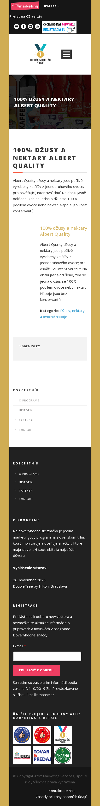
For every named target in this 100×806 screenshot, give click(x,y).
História (26, 410)
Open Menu (66, 54)
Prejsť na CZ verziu (25, 16)
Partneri (26, 420)
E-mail (19, 645)
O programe (29, 400)
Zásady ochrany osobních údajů (61, 796)
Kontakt (26, 430)
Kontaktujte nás (61, 790)
